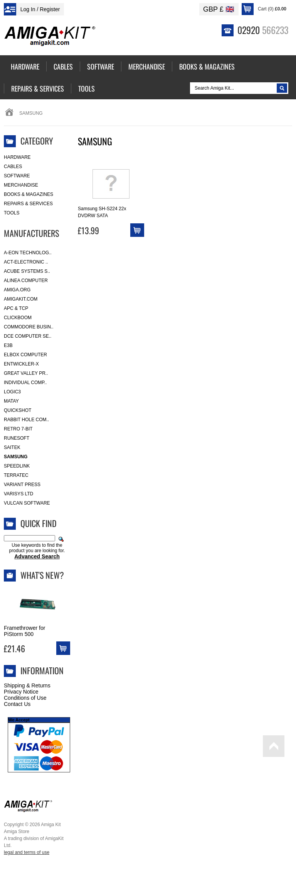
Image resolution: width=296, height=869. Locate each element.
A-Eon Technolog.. (28, 252)
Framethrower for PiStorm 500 (24, 631)
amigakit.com (20, 299)
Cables (13, 166)
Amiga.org (17, 290)
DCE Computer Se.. (27, 336)
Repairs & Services (28, 203)
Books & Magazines (28, 194)
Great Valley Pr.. (26, 373)
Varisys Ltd (18, 494)
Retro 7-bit (18, 429)
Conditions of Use (25, 698)
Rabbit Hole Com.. (26, 419)
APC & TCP (16, 308)
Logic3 (12, 392)
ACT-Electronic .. (26, 262)
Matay (11, 401)
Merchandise (21, 185)
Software (17, 176)
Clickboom (18, 317)
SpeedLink (17, 466)
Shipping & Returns (27, 685)
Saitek (12, 447)
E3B (8, 345)
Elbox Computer (25, 354)
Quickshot (17, 410)
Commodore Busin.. (29, 327)
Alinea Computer (26, 280)
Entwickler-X (21, 364)
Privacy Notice (21, 692)
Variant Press (22, 484)
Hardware (17, 157)
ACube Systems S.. (27, 271)
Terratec (16, 475)
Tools (11, 213)
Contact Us (17, 704)
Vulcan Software (27, 503)
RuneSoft (16, 438)
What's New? (42, 575)
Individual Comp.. (25, 382)
